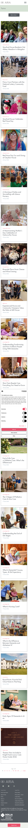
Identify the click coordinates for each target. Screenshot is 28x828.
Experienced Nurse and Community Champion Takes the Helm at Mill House (13, 308)
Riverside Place (6, 267)
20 (15, 770)
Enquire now (14, 825)
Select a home (14, 15)
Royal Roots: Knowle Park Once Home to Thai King (12, 680)
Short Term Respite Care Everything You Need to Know (14, 384)
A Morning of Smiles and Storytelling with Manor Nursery (12, 194)
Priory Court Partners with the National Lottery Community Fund (13, 84)
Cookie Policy (17, 796)
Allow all (14, 429)
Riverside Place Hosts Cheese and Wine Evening (13, 270)
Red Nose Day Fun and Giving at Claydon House (14, 156)
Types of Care (3, 794)
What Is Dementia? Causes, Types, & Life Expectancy (13, 571)
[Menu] (25, 2)
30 (18, 770)
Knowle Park (5, 677)
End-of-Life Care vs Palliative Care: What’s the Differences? (14, 460)
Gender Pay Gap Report (19, 804)
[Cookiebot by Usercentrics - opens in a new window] (20, 391)
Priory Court (5, 79)
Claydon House (6, 153)
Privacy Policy (17, 792)
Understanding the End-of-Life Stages (12, 534)
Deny (14, 435)
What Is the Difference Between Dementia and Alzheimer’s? (11, 643)
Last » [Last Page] (24, 770)
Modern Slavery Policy (19, 800)
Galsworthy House (6, 228)
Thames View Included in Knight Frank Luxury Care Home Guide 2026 (12, 754)
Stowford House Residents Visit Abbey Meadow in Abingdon (14, 48)
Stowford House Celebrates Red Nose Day (13, 120)
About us (2, 798)
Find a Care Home (4, 792)
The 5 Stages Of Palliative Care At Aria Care (12, 498)
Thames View (5, 750)
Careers (2, 800)
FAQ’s (2, 796)
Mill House (5, 303)
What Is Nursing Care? (11, 606)
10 (13, 770)
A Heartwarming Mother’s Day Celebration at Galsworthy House (12, 232)
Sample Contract (4, 802)
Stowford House (6, 44)
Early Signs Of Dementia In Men (14, 717)
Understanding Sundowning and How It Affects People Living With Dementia (13, 346)
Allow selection (14, 432)
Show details (21, 425)
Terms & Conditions (18, 798)
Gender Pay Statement (19, 802)
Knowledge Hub (6, 342)
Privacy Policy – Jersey (19, 794)
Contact (2, 804)
